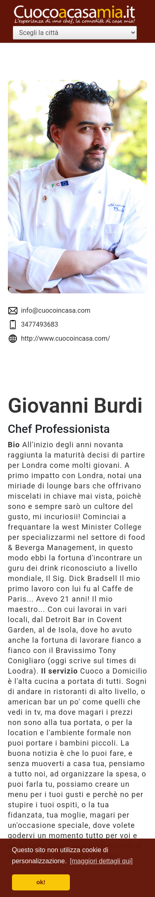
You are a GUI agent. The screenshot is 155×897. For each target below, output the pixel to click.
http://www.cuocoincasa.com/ (65, 338)
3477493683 (39, 324)
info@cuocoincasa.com (56, 310)
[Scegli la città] (75, 33)
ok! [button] (40, 882)
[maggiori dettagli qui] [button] (101, 860)
